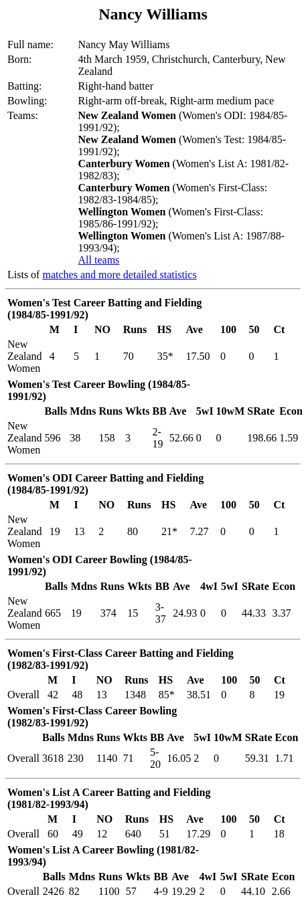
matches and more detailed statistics (119, 274)
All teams (99, 260)
